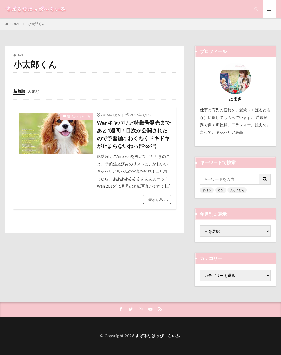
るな (220, 190)
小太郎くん (36, 24)
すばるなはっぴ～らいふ (157, 335)
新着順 (19, 91)
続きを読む (156, 199)
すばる (207, 190)
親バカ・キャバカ (78, 116)
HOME (15, 24)
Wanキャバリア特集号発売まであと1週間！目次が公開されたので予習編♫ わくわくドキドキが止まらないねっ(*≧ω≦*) (133, 134)
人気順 (33, 91)
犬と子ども (237, 190)
